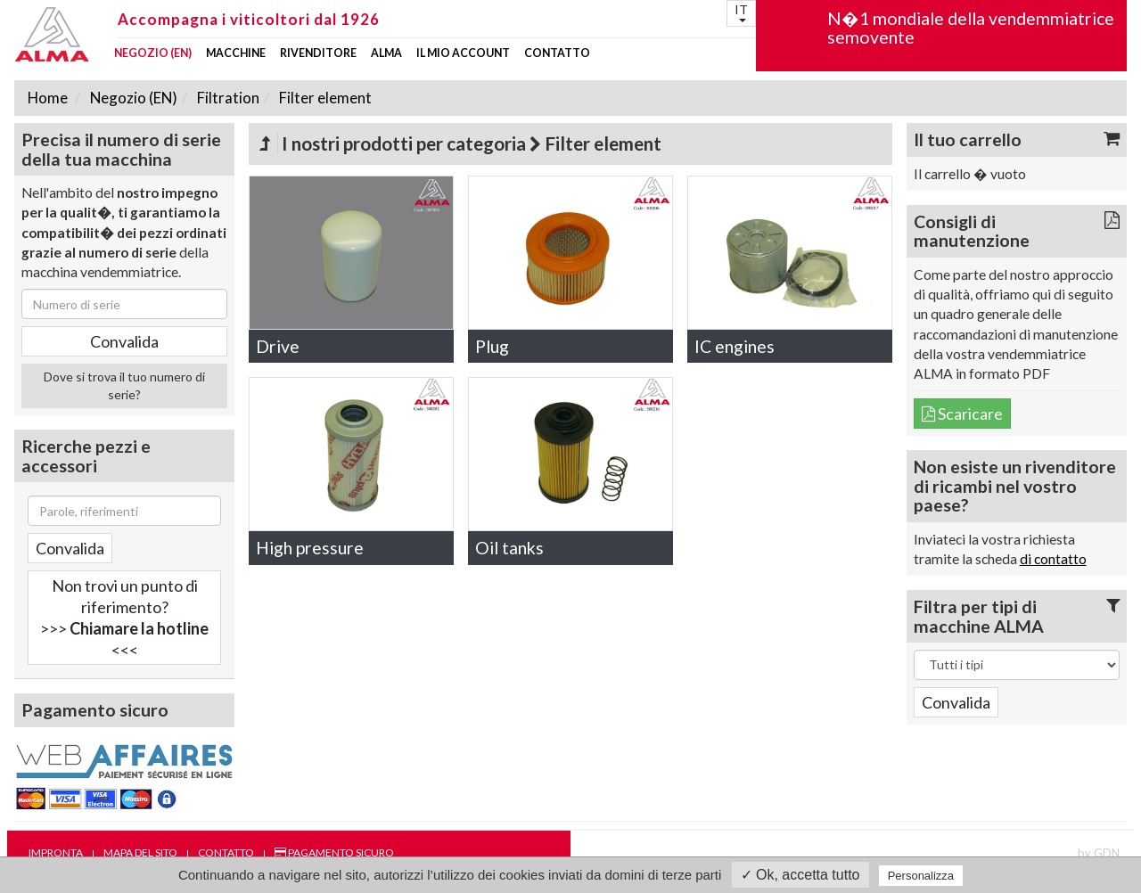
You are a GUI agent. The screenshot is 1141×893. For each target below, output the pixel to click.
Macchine (236, 53)
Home (48, 97)
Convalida (70, 548)
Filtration (226, 97)
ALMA (386, 53)
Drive (278, 346)
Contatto (557, 53)
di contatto (1053, 559)
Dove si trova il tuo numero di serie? (124, 385)
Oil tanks (509, 547)
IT (741, 12)
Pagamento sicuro (334, 852)
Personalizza (921, 875)
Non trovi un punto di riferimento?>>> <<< (124, 618)
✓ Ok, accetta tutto (800, 874)
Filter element (324, 97)
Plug (492, 346)
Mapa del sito (140, 852)
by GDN (1099, 853)
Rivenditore (318, 53)
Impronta (56, 852)
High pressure (310, 547)
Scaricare (962, 413)
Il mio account (463, 53)
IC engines (734, 346)
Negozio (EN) (153, 53)
